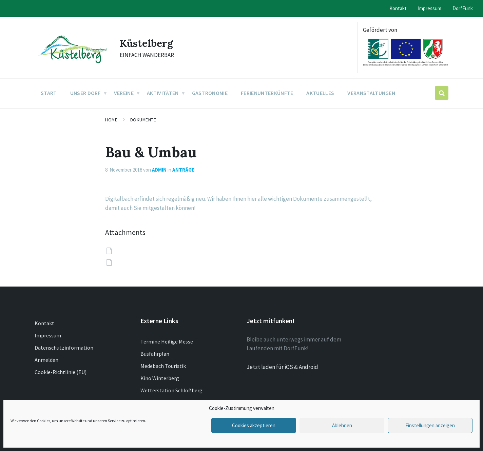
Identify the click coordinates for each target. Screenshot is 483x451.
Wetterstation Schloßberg (171, 390)
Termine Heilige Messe (166, 341)
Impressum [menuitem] (429, 8)
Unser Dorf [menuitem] (85, 93)
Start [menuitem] (49, 93)
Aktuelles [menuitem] (320, 93)
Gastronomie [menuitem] (210, 93)
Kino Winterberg (159, 378)
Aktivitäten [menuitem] (163, 93)
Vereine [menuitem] (124, 93)
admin (159, 169)
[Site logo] (72, 63)
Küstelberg (146, 43)
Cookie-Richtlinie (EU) (60, 372)
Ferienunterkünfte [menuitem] (267, 93)
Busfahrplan (154, 353)
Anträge (183, 169)
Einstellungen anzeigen (430, 425)
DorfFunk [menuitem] (462, 8)
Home (111, 120)
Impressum (48, 335)
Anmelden (46, 359)
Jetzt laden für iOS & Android (282, 367)
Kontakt (44, 323)
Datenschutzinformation (64, 347)
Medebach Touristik (163, 365)
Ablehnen (342, 425)
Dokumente (143, 120)
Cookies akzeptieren (253, 425)
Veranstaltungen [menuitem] (371, 93)
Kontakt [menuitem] (398, 8)
